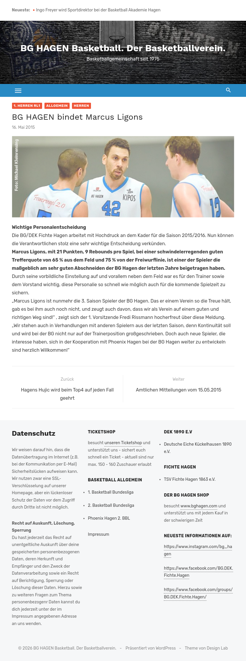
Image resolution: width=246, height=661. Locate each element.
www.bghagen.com (198, 506)
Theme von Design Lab (206, 648)
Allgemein (57, 106)
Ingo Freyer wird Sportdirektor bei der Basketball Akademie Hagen (98, 10)
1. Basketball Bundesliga (110, 492)
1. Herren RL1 (27, 106)
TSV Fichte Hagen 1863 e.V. (189, 479)
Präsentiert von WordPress (150, 648)
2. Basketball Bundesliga (111, 505)
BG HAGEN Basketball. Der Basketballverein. (123, 48)
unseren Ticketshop (123, 442)
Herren (81, 106)
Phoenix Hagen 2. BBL (109, 518)
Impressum (98, 534)
